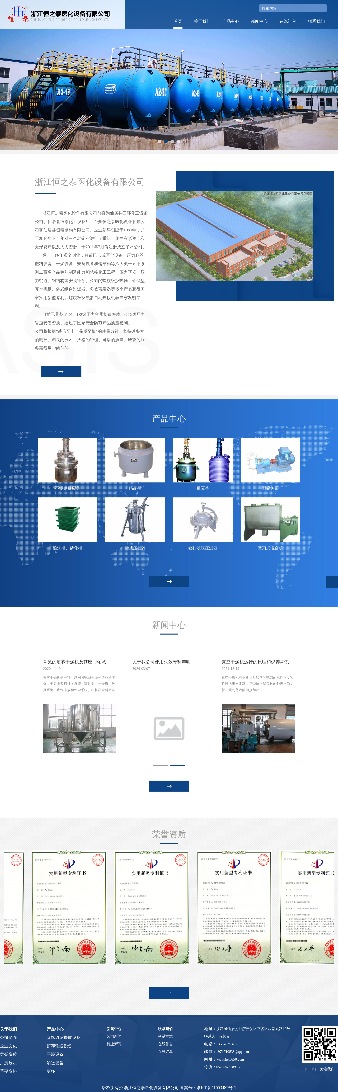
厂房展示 (8, 1063)
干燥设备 (55, 1054)
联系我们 (316, 21)
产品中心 (230, 21)
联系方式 (165, 1036)
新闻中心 (259, 21)
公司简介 (8, 1037)
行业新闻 (114, 1044)
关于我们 (202, 21)
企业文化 (8, 1046)
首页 (178, 21)
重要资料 (8, 1071)
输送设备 (55, 1063)
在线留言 (165, 1044)
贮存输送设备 (59, 1046)
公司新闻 (114, 1036)
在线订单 (287, 21)
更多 (51, 1071)
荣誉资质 (8, 1054)
